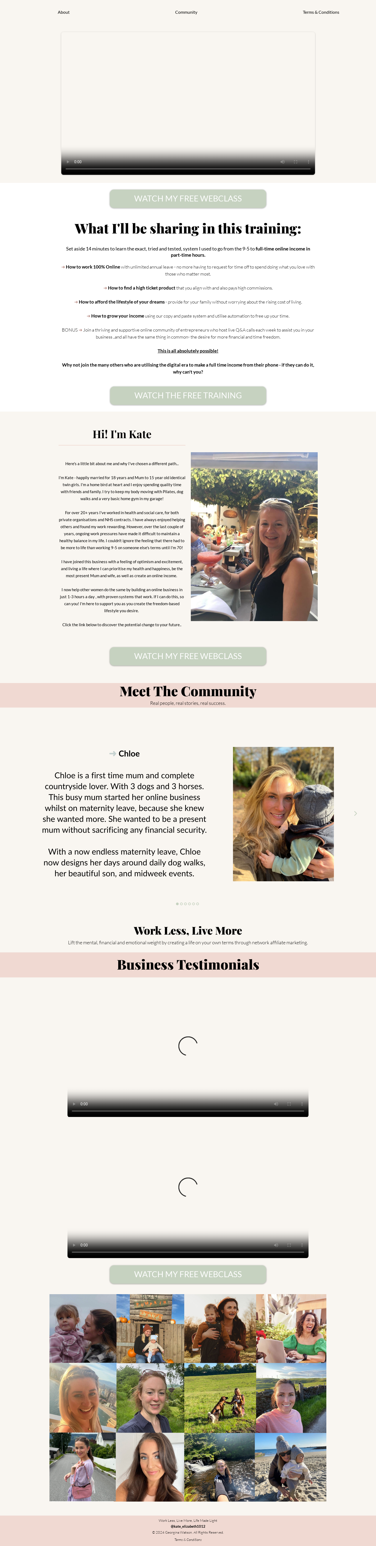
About (64, 12)
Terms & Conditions (321, 12)
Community (186, 12)
